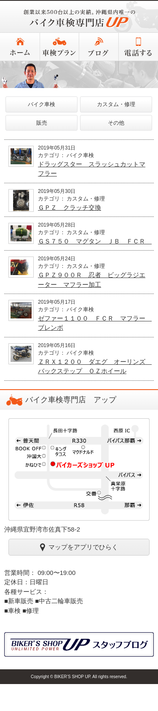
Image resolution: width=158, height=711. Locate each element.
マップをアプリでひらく (79, 547)
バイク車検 (41, 104)
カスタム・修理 (116, 104)
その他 (116, 123)
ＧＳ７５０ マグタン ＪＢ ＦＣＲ (95, 241)
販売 (41, 123)
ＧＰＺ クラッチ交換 (69, 207)
